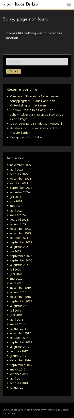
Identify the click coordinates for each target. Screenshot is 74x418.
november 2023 (20, 233)
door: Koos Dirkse (21, 4)
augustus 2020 (19, 265)
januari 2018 (18, 328)
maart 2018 (17, 324)
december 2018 (20, 297)
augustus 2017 (19, 347)
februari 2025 (19, 174)
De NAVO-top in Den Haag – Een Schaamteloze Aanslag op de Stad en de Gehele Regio (36, 114)
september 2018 (21, 301)
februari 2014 (19, 383)
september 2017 (21, 342)
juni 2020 (16, 274)
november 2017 (20, 333)
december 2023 (20, 228)
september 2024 (21, 187)
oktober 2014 (19, 374)
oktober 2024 (19, 183)
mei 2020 (16, 278)
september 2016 (21, 365)
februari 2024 (19, 219)
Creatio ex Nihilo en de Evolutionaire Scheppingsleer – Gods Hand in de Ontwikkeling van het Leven (34, 100)
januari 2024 (18, 224)
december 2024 (20, 178)
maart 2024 (17, 215)
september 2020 (21, 260)
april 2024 (16, 210)
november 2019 (20, 287)
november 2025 (20, 165)
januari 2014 (18, 387)
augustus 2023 (19, 247)
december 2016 (20, 360)
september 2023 (21, 242)
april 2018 (16, 319)
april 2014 (16, 378)
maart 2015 (17, 369)
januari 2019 (18, 292)
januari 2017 (18, 356)
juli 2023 (15, 251)
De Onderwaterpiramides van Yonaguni (36, 123)
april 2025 (16, 169)
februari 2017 (19, 351)
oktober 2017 (19, 338)
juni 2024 (16, 201)
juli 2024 (15, 197)
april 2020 (16, 283)
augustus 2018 (19, 306)
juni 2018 (16, 315)
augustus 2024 (19, 192)
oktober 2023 (19, 238)
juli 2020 (15, 269)
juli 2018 (15, 310)
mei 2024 (16, 206)
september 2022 (21, 256)
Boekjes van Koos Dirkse (26, 137)
